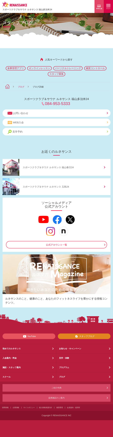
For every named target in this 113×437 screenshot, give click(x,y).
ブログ (21, 87)
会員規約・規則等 (73, 407)
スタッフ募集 (56, 74)
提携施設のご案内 (56, 398)
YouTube (29, 336)
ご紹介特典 (56, 388)
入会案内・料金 (10, 358)
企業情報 (16, 407)
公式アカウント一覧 (56, 244)
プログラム (64, 367)
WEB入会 (58, 122)
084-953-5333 (57, 103)
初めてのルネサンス (12, 348)
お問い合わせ (58, 113)
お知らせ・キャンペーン (70, 348)
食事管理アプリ (15, 68)
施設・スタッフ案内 (12, 367)
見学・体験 (64, 358)
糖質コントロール (95, 68)
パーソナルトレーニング (68, 68)
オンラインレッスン (39, 68)
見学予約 (58, 132)
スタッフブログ (84, 336)
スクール (7, 377)
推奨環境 (59, 407)
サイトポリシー (29, 407)
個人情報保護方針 (45, 407)
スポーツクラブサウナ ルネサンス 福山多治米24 (27, 9)
